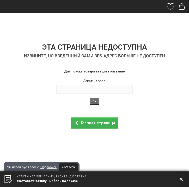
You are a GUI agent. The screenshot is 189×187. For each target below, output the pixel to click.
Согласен (68, 167)
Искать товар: (94, 81)
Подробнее (48, 167)
